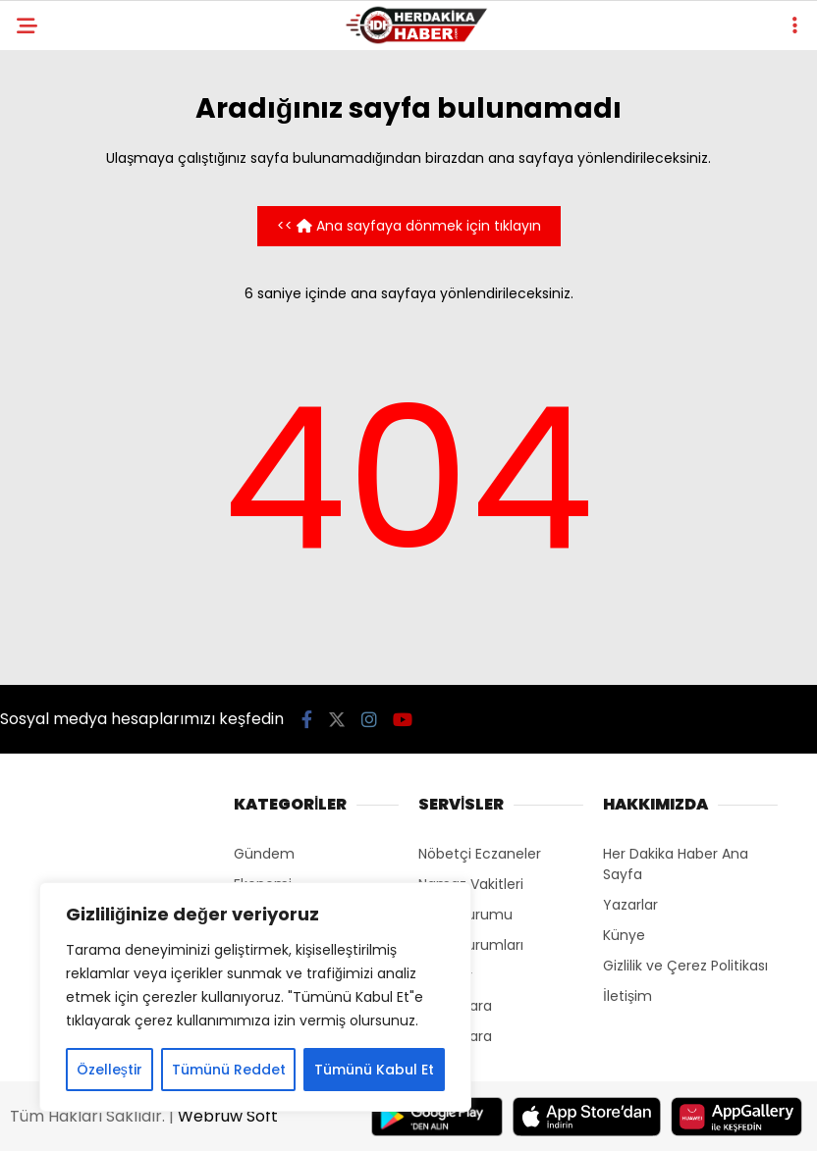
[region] (255, 997)
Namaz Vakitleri (470, 884)
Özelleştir (109, 1069)
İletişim (627, 996)
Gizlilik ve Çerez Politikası (685, 965)
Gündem (264, 853)
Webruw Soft (228, 1116)
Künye (624, 935)
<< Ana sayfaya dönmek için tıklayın (409, 225)
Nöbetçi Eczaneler (479, 853)
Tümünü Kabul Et (374, 1069)
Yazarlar (630, 905)
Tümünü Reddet (229, 1069)
